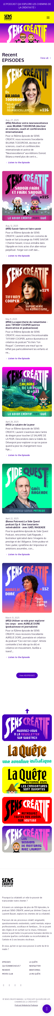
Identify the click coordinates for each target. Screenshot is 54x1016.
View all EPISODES (27, 675)
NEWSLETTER (35, 966)
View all (46, 58)
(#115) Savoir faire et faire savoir (23, 228)
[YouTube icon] (15, 985)
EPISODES (6, 962)
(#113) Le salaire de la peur (20, 424)
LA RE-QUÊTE (34, 974)
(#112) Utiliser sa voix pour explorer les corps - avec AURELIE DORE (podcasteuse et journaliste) (25, 623)
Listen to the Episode (18, 162)
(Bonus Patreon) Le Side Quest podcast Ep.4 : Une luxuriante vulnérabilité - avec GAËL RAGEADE (25, 524)
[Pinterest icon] (20, 985)
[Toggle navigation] (48, 17)
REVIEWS (6, 970)
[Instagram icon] (9, 985)
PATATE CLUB (7, 974)
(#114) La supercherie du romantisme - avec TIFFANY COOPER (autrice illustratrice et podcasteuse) (27, 325)
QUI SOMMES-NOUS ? (11, 966)
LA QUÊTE (33, 962)
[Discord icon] (3, 985)
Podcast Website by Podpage (26, 1005)
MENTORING (34, 970)
